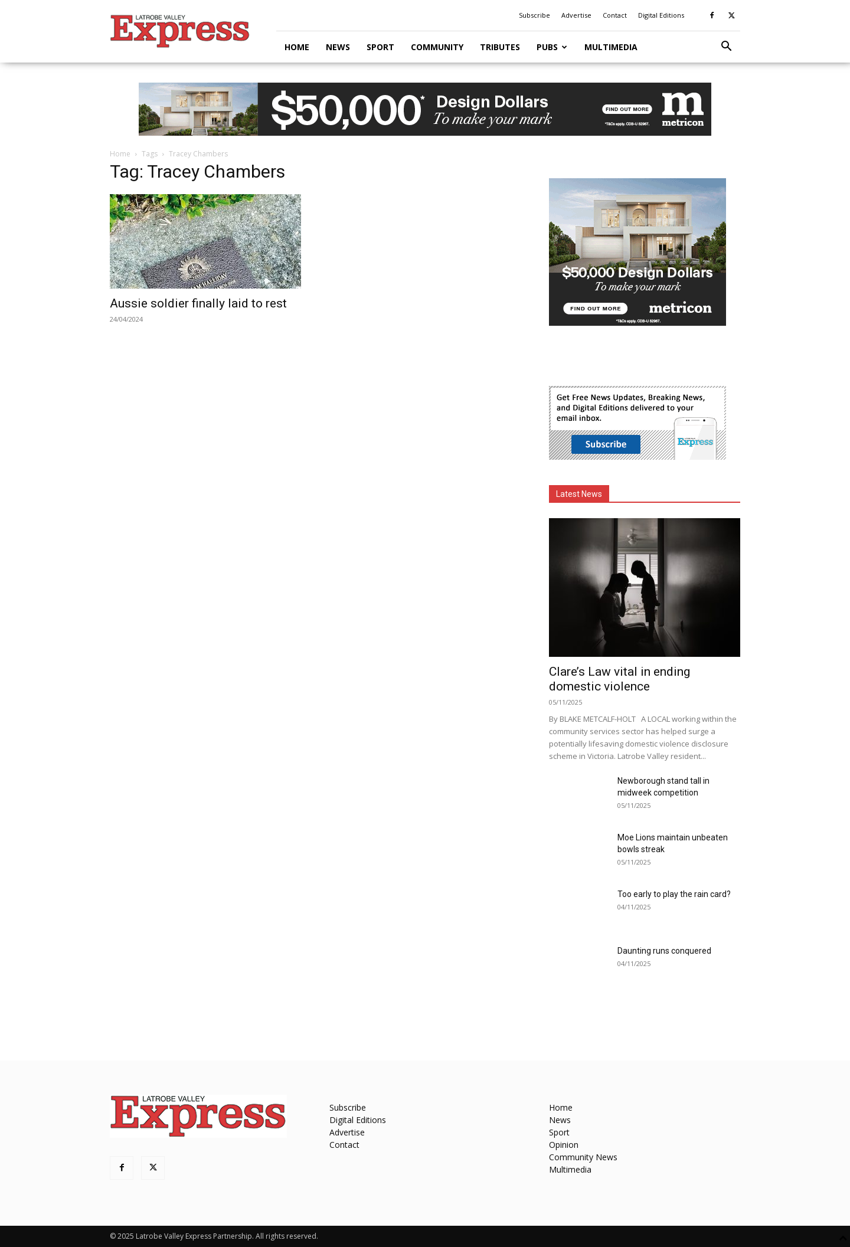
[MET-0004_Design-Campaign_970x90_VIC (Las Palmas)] (425, 109)
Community (437, 47)
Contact (615, 15)
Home (297, 47)
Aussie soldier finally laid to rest (198, 303)
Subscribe (534, 15)
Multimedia (611, 47)
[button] (726, 47)
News (338, 47)
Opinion (563, 1144)
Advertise (576, 15)
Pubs (552, 47)
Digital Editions (661, 15)
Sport (380, 47)
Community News (583, 1157)
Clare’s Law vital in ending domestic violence (619, 679)
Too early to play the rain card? (674, 894)
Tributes (500, 47)
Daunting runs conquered (664, 950)
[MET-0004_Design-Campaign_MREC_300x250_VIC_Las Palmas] (637, 322)
